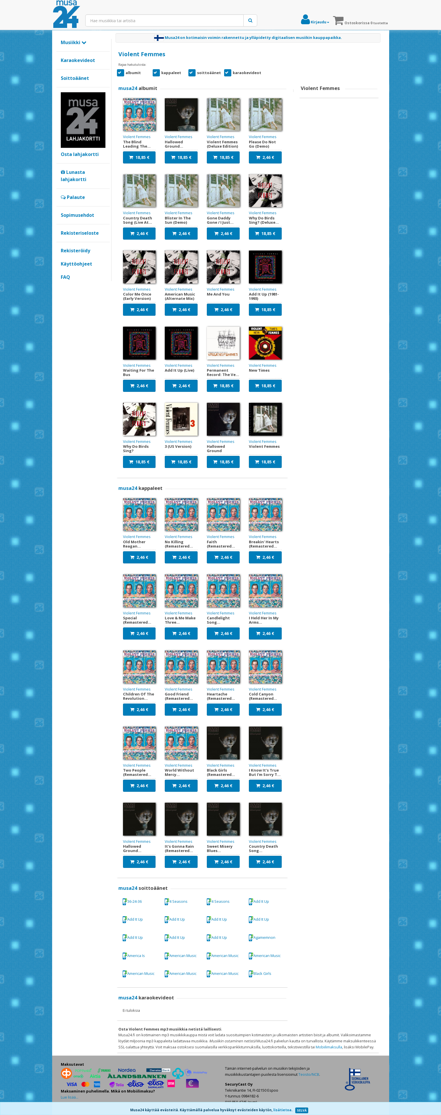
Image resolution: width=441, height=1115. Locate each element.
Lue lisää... (69, 1097)
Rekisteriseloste (80, 233)
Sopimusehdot (77, 215)
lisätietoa (282, 1110)
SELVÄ (301, 1110)
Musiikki (73, 42)
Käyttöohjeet (76, 264)
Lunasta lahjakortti (73, 176)
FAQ (65, 277)
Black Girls (259, 973)
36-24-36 (132, 901)
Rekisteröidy (75, 250)
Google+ (63, 286)
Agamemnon (261, 937)
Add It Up (258, 901)
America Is (133, 956)
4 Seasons (176, 901)
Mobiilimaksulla (329, 1047)
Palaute (73, 197)
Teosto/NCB (308, 1074)
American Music (180, 956)
